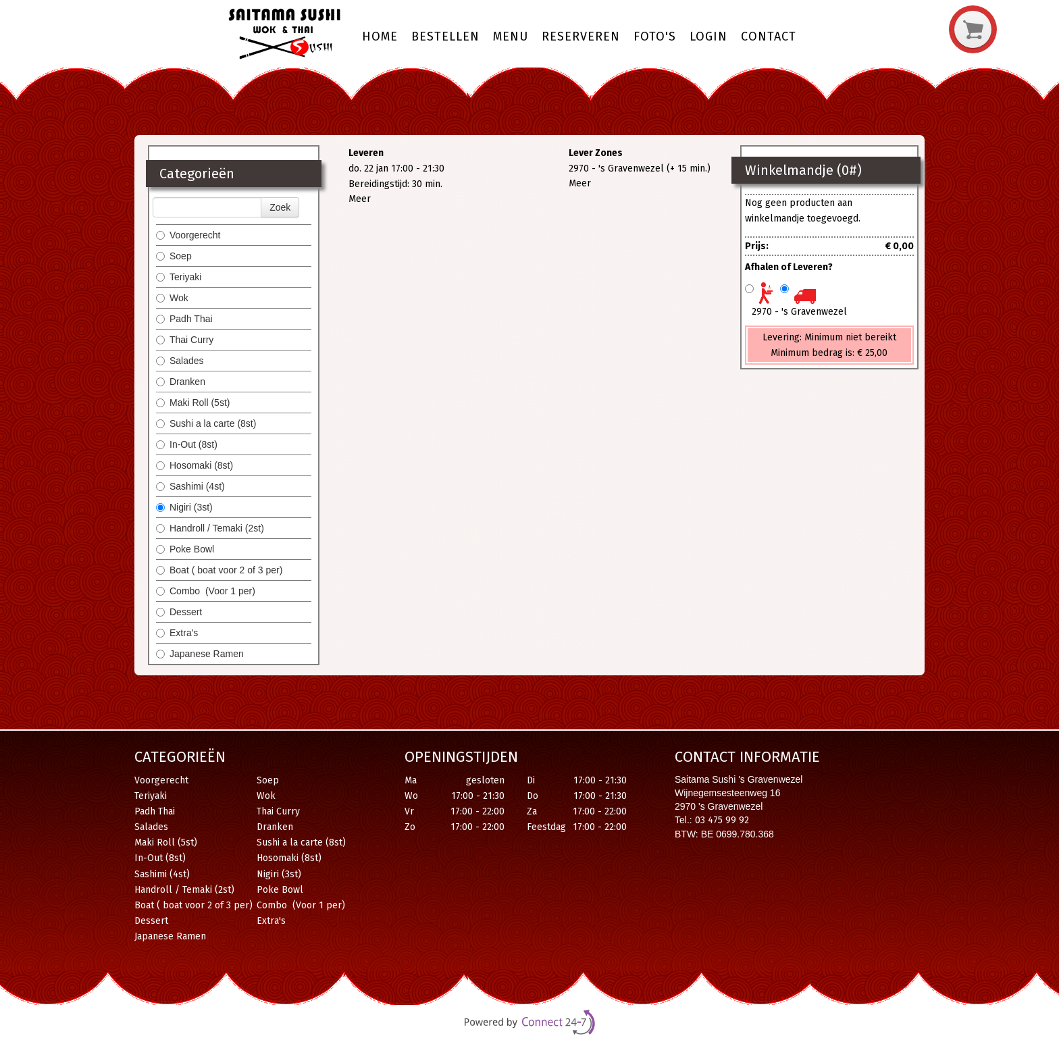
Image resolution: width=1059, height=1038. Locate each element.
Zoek (279, 207)
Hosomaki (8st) (194, 465)
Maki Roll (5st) (193, 402)
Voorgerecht (188, 235)
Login (708, 36)
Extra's (177, 632)
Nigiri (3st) (184, 507)
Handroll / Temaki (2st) (210, 528)
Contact (768, 36)
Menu (510, 36)
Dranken (180, 381)
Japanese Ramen (200, 653)
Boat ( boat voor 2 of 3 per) (219, 570)
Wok (172, 297)
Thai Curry (186, 339)
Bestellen (445, 36)
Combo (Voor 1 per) (205, 591)
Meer (359, 199)
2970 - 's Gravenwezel (799, 311)
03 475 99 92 (722, 820)
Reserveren (581, 36)
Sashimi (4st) (190, 486)
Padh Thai (184, 318)
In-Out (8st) (186, 444)
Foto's (655, 36)
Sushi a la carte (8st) (206, 423)
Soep (174, 256)
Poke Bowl (185, 549)
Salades (180, 360)
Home (380, 36)
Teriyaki (178, 276)
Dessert (180, 611)
